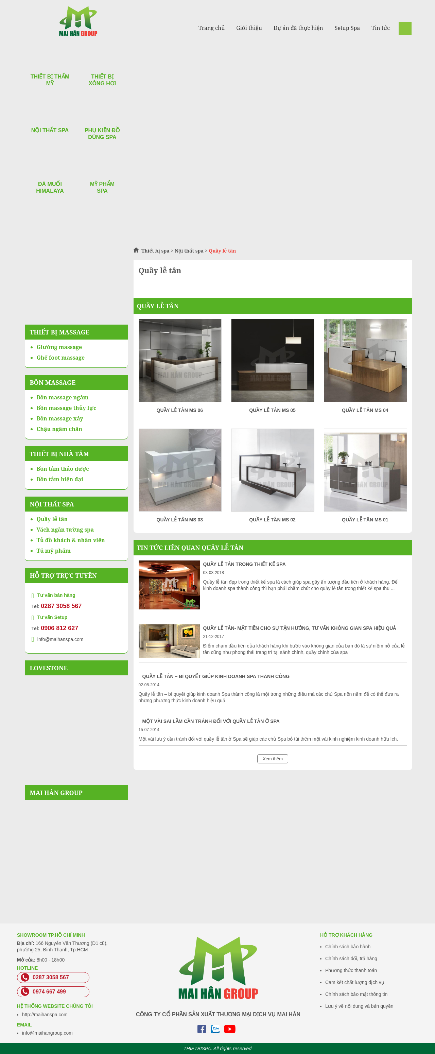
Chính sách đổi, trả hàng (351, 958)
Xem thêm (273, 758)
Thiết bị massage (60, 332)
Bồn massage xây (60, 418)
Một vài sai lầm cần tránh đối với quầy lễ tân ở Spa (211, 721)
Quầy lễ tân (158, 306)
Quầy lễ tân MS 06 (180, 410)
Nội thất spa (189, 250)
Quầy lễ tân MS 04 (365, 410)
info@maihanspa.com (60, 639)
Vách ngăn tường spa (65, 529)
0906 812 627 (59, 628)
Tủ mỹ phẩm (54, 550)
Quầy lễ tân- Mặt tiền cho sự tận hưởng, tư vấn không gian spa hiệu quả (299, 628)
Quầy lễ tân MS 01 (365, 519)
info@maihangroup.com (47, 1033)
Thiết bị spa (155, 250)
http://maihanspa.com (45, 1014)
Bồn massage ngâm (63, 397)
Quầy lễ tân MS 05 (272, 410)
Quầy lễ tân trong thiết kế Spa (244, 564)
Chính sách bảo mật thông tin (356, 994)
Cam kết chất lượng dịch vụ (354, 982)
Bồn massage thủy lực (67, 408)
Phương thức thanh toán (351, 970)
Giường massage (59, 347)
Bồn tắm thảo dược (63, 468)
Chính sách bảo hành (347, 946)
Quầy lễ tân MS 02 (272, 519)
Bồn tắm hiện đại (60, 479)
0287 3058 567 (61, 606)
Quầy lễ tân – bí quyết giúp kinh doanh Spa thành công (216, 676)
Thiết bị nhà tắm (59, 454)
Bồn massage (53, 382)
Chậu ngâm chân (59, 429)
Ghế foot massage (61, 357)
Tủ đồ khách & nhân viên (71, 540)
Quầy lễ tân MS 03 (180, 519)
